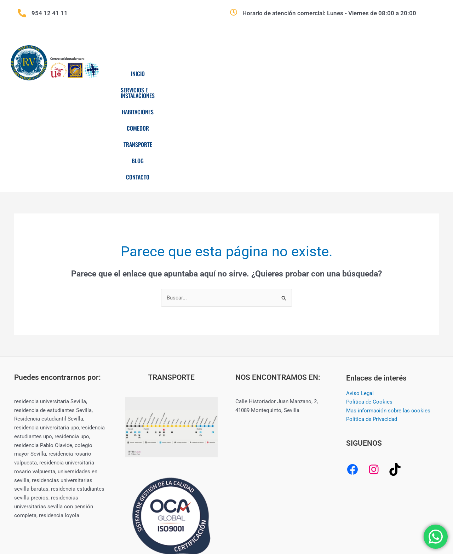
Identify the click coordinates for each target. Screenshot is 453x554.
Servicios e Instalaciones (204, 73)
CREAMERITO (353, 523)
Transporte (357, 73)
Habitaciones (269, 73)
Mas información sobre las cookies (388, 323)
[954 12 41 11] (22, 13)
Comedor (314, 73)
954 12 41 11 (49, 13)
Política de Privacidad (371, 332)
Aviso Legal (360, 306)
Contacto (271, 90)
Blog (395, 73)
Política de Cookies (369, 315)
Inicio (148, 73)
